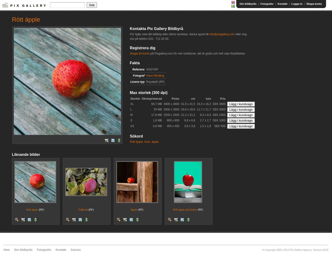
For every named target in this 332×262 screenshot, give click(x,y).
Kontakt (282, 3)
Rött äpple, (137, 141)
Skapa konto (314, 3)
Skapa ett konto (140, 53)
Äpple (134, 209)
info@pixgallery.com (222, 34)
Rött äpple (32, 209)
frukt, (147, 141)
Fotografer (267, 3)
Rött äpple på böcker (185, 209)
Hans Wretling (155, 75)
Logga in (297, 3)
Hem (7, 250)
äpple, (155, 141)
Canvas (75, 250)
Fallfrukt (83, 209)
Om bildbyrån (248, 3)
